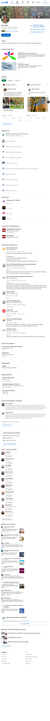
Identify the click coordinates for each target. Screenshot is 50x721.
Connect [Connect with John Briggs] (8, 469)
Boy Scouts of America (11, 278)
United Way (9, 320)
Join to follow (6, 35)
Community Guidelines (6, 663)
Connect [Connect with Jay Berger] (8, 456)
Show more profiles (7, 519)
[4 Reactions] (2, 532)
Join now (38, 2)
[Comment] (13, 118)
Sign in (45, 2)
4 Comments (34, 115)
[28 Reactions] (3, 595)
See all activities (7, 124)
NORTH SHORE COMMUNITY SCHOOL (15, 266)
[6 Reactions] (3, 587)
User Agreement (29, 654)
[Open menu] (48, 20)
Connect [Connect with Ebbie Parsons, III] (8, 462)
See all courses (6, 646)
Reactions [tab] (17, 80)
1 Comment (9, 115)
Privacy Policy (4, 656)
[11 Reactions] (4, 115)
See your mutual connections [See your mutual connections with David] (12, 31)
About (27, 652)
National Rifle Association (12, 230)
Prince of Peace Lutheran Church (14, 302)
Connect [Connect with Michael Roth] (8, 509)
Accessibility (4, 654)
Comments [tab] (10, 80)
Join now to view (7, 425)
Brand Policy (4, 661)
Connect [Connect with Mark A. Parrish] (8, 476)
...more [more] (20, 95)
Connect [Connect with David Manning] (8, 502)
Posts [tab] (4, 80)
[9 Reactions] (2, 602)
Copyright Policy (29, 659)
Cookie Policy (4, 659)
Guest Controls (28, 661)
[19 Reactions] (4, 571)
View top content (25, 623)
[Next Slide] (48, 102)
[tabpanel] (25, 101)
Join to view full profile (10, 444)
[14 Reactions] (3, 579)
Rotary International (11, 249)
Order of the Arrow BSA (12, 311)
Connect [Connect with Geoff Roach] (8, 515)
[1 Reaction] (2, 540)
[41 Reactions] (29, 115)
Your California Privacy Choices (31, 656)
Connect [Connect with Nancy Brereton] (8, 482)
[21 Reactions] (3, 547)
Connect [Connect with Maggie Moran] (8, 489)
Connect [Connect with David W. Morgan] (8, 495)
